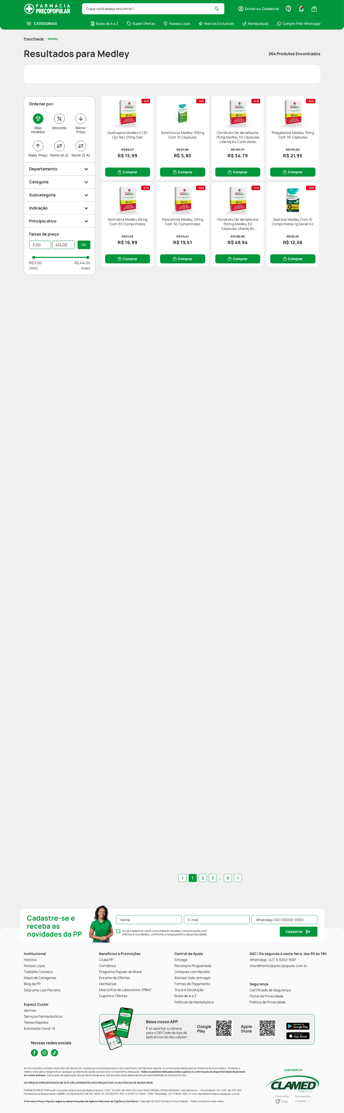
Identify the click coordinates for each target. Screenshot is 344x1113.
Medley (53, 39)
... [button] (220, 878)
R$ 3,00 (35, 262)
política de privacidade (191, 934)
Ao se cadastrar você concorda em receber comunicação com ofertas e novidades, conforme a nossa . (165, 932)
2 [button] (202, 878)
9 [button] (228, 878)
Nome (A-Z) (59, 155)
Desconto (59, 128)
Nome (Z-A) (81, 155)
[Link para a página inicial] (34, 39)
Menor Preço (81, 130)
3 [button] (213, 878)
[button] (258, 9)
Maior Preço (38, 155)
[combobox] (153, 9)
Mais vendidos (38, 130)
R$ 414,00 (82, 262)
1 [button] (192, 878)
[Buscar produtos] (219, 8)
